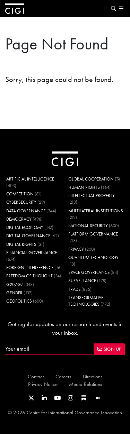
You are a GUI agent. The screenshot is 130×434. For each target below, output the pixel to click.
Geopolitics (19, 301)
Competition (20, 194)
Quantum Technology (93, 257)
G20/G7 (14, 284)
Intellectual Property (91, 195)
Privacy (76, 249)
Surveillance (82, 281)
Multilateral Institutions (95, 211)
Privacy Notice (43, 384)
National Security (88, 226)
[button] (113, 8)
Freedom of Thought (29, 276)
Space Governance (89, 272)
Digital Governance (28, 236)
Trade (74, 289)
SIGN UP (109, 349)
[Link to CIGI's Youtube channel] (57, 398)
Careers (63, 376)
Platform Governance (93, 234)
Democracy (19, 219)
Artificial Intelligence (30, 179)
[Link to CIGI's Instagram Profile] (70, 398)
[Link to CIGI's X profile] (31, 398)
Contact (36, 376)
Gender (14, 293)
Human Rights (84, 187)
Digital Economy (24, 227)
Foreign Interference (29, 267)
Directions (92, 376)
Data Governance (25, 211)
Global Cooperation (91, 179)
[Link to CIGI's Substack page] (83, 398)
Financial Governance (31, 253)
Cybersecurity (21, 202)
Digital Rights (21, 244)
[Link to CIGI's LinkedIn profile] (44, 398)
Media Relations (85, 384)
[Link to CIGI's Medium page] (98, 398)
